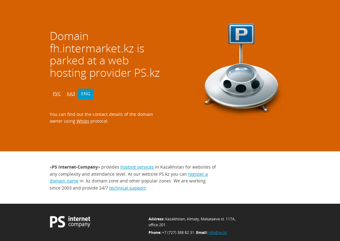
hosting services (137, 167)
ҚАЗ (71, 93)
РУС (57, 93)
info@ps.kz (217, 232)
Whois (83, 121)
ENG (85, 93)
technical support (127, 188)
